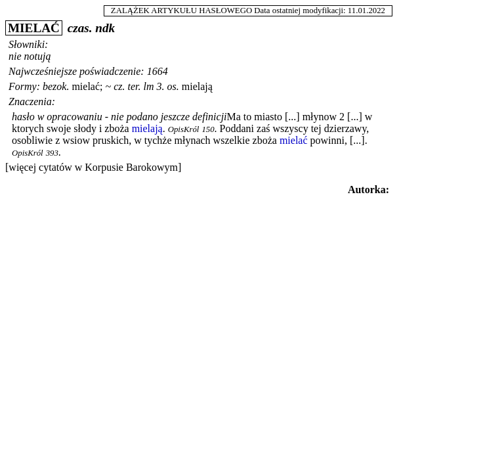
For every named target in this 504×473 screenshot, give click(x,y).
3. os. (168, 86)
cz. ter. (127, 86)
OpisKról (184, 129)
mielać (86, 86)
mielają (197, 86)
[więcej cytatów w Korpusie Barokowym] (93, 167)
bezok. (56, 86)
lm (149, 86)
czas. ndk (92, 28)
